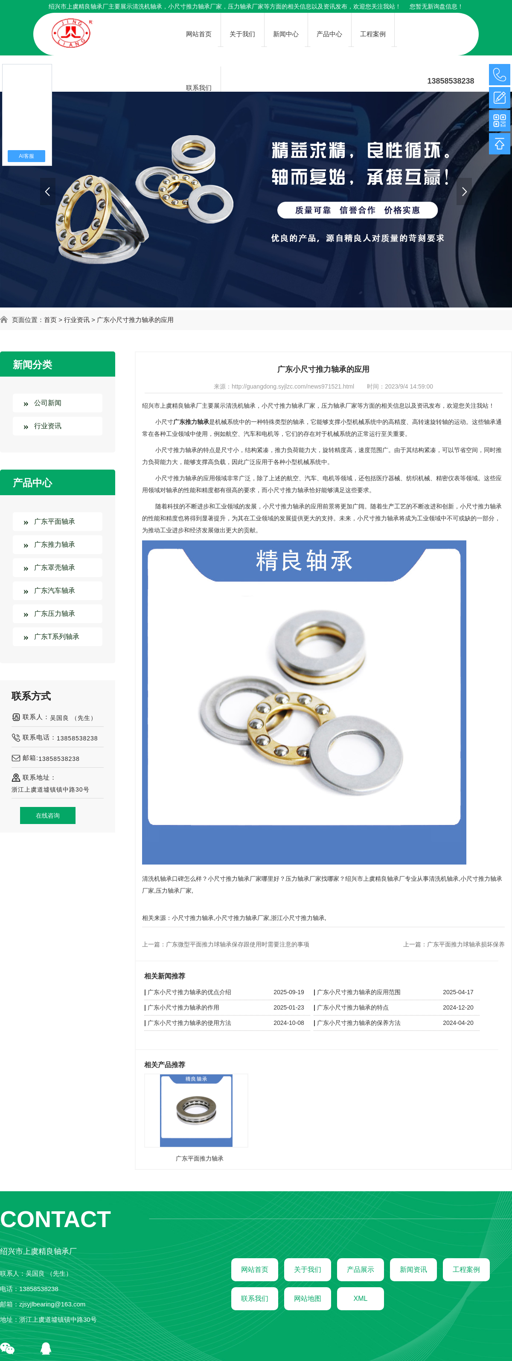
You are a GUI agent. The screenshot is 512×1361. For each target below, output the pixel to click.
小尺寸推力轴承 (193, 917)
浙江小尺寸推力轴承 (298, 917)
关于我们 (307, 1269)
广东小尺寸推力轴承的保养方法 (359, 1022)
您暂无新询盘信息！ (436, 6)
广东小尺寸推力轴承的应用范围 (359, 992)
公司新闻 (47, 402)
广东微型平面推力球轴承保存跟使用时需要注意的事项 (237, 944)
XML (361, 1298)
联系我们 (254, 1298)
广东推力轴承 (54, 544)
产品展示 (360, 1269)
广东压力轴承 (54, 613)
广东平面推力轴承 (200, 1158)
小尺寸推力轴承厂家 (242, 917)
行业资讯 (77, 319)
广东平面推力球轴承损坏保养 (466, 944)
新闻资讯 (413, 1269)
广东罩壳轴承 (54, 567)
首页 (50, 319)
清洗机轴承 (147, 6)
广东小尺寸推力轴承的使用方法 (189, 1022)
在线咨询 (48, 815)
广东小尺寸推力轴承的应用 (135, 319)
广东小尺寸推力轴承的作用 (183, 1007)
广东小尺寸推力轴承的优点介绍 (189, 992)
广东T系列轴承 (56, 636)
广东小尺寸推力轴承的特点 (353, 1007)
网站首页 (254, 1269)
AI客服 (26, 156)
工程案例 (466, 1269)
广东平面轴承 (54, 521)
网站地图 (307, 1298)
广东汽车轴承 (54, 590)
